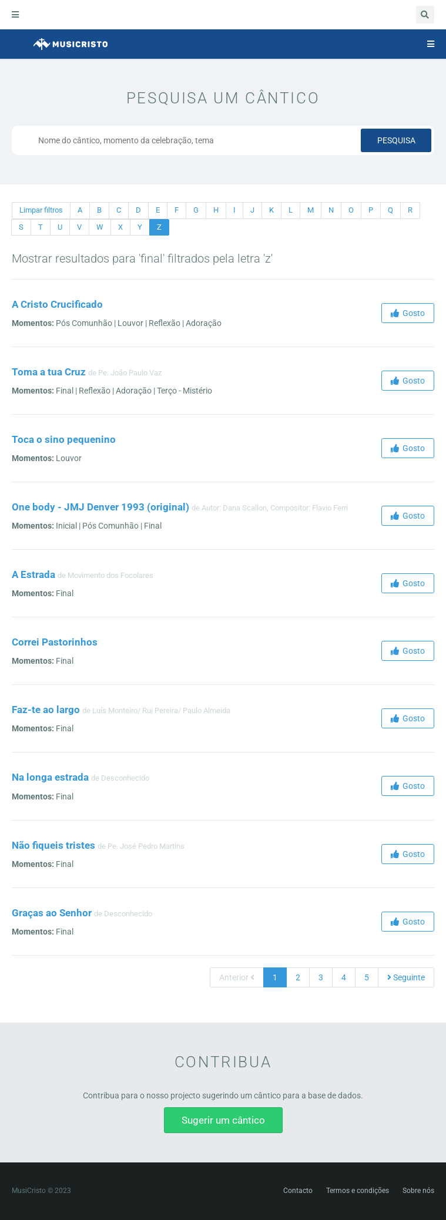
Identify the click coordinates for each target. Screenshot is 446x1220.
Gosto (408, 313)
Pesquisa (396, 140)
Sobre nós (418, 1191)
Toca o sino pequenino (64, 439)
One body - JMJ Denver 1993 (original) (100, 507)
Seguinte (406, 977)
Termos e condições (357, 1191)
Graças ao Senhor (52, 913)
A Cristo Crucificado (57, 304)
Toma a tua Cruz (49, 372)
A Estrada (33, 574)
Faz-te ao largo (46, 709)
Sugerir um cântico (223, 1120)
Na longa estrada (50, 777)
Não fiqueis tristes (53, 845)
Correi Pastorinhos (55, 642)
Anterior (236, 977)
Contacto (298, 1191)
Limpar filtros (41, 210)
